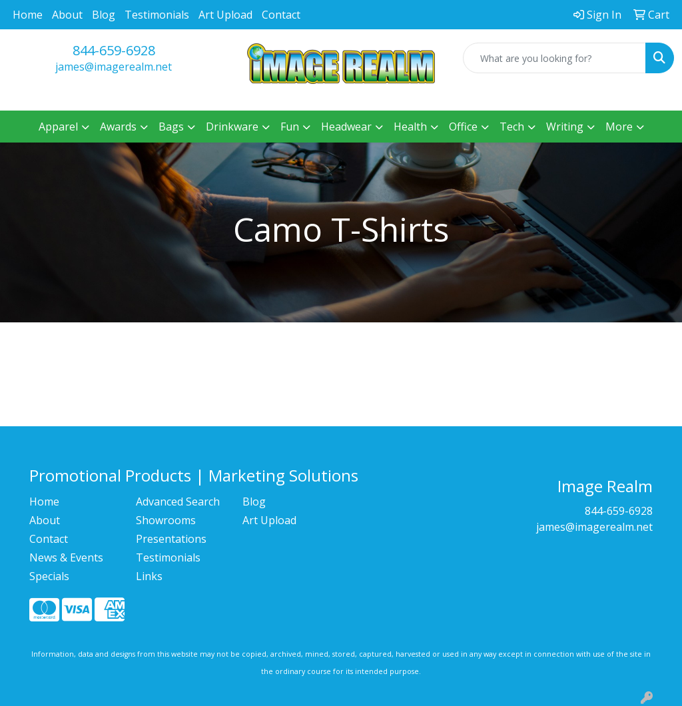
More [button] (619, 126)
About (67, 14)
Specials (49, 576)
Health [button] (410, 126)
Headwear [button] (346, 126)
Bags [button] (171, 126)
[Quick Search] (554, 58)
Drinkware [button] (232, 126)
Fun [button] (289, 126)
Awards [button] (118, 126)
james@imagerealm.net (113, 66)
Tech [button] (512, 126)
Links (149, 576)
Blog (103, 14)
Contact (281, 14)
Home (28, 14)
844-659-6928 (114, 50)
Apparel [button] (58, 126)
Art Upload (225, 14)
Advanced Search (178, 501)
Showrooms (166, 520)
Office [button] (463, 126)
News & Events (66, 557)
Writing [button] (564, 126)
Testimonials (157, 14)
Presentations (171, 538)
